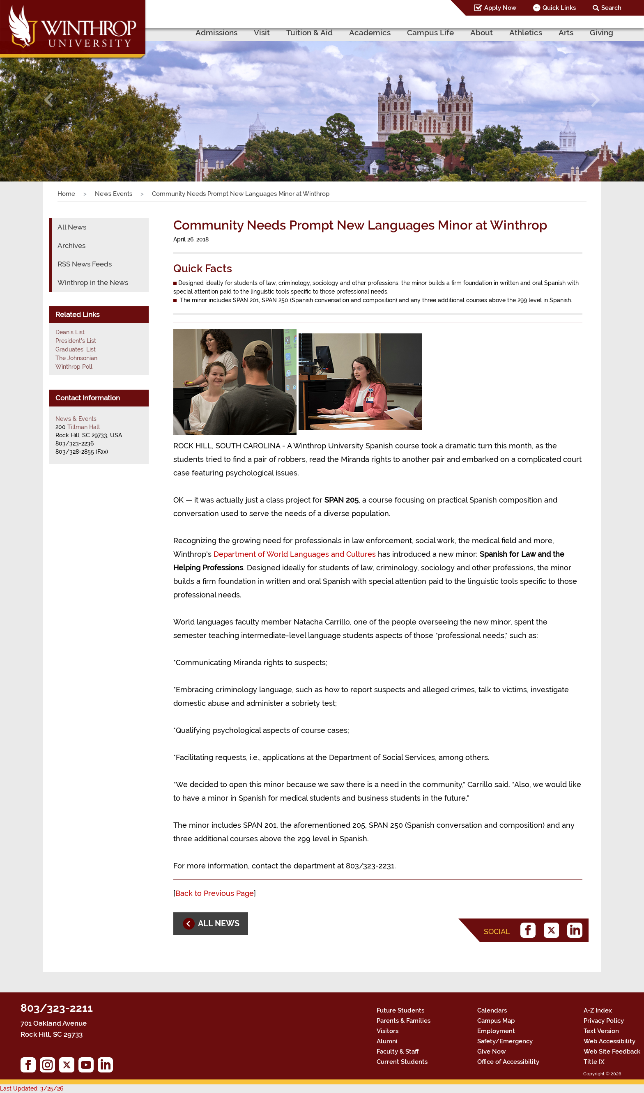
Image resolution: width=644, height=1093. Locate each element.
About (481, 32)
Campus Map (496, 1020)
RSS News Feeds (85, 264)
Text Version (601, 1031)
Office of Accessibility (508, 1061)
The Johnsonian (76, 358)
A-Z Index (598, 1010)
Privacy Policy (604, 1020)
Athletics (525, 32)
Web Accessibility (609, 1041)
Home (66, 193)
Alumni (387, 1041)
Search (611, 7)
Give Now (491, 1051)
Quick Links (559, 7)
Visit (262, 32)
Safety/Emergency (505, 1041)
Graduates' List (75, 349)
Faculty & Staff (398, 1051)
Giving (601, 32)
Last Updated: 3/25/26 (31, 1088)
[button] (48, 99)
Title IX (594, 1061)
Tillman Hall (83, 427)
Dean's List (70, 332)
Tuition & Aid (309, 32)
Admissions (216, 32)
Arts (566, 32)
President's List (75, 341)
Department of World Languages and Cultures (295, 554)
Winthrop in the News (93, 282)
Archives (71, 245)
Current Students (402, 1061)
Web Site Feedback (612, 1051)
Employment (496, 1031)
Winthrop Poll (73, 366)
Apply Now (500, 7)
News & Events (76, 419)
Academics (370, 32)
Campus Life (430, 32)
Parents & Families (403, 1020)
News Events (113, 193)
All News (72, 227)
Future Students (400, 1010)
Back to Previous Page (214, 893)
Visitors (387, 1031)
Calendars (492, 1010)
